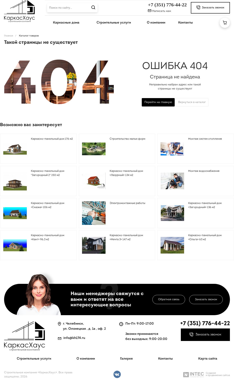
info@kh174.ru (74, 338)
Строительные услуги (34, 358)
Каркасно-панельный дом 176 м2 (52, 139)
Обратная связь (168, 299)
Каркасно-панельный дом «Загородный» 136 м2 (205, 205)
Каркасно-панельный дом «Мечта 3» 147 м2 (126, 237)
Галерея (126, 358)
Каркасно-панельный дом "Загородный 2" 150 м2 (47, 173)
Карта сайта (207, 358)
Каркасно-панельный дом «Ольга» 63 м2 (205, 237)
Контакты (165, 358)
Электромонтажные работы (127, 203)
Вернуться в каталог (192, 102)
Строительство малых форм (127, 139)
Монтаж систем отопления (205, 139)
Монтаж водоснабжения (203, 171)
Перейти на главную (158, 102)
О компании (85, 358)
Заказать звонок (206, 299)
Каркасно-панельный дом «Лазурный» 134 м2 (126, 173)
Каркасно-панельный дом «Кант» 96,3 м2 (47, 237)
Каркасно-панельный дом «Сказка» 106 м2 (47, 205)
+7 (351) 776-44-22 (167, 4)
